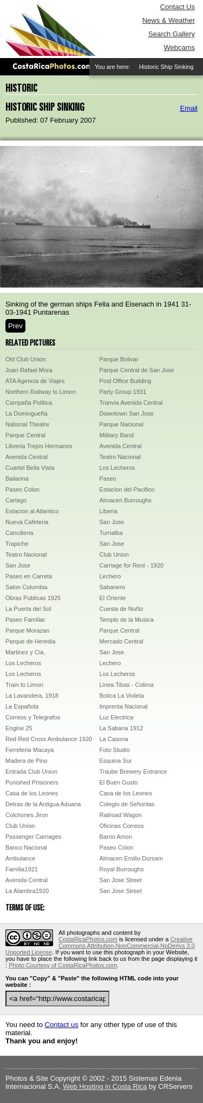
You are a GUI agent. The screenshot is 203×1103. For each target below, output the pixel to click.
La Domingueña (26, 413)
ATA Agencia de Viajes (34, 381)
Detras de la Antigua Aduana (43, 804)
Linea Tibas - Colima (127, 684)
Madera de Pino (26, 760)
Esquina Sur (116, 760)
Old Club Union (25, 359)
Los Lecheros (117, 467)
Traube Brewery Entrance (133, 771)
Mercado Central (121, 641)
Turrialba (111, 533)
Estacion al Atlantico (31, 511)
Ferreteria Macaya (29, 750)
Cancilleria (19, 533)
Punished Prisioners (31, 782)
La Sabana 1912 (121, 728)
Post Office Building (126, 381)
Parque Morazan (27, 630)
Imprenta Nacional (124, 706)
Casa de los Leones (31, 793)
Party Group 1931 (123, 391)
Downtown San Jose (127, 413)
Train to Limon (24, 684)
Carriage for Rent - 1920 (132, 565)
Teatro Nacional (120, 457)
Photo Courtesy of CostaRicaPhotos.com (63, 965)
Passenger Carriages (33, 836)
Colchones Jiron (26, 815)
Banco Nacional (26, 847)
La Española (21, 706)
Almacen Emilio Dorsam (131, 858)
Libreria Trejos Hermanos (39, 446)
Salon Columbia (26, 587)
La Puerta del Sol (28, 608)
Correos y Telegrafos (32, 717)
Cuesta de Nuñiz (121, 608)
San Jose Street (121, 880)
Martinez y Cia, (25, 652)
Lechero (110, 576)
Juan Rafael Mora (29, 370)
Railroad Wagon (121, 815)
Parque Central (25, 435)
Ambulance (20, 858)
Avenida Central (121, 446)
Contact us (61, 1025)
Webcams (179, 47)
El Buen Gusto (119, 782)
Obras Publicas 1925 (33, 598)
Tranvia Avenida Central (131, 402)
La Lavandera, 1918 (31, 695)
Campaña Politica (28, 402)
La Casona (114, 739)
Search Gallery (171, 34)
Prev (15, 326)
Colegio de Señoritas (127, 804)
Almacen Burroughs (126, 500)
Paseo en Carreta (28, 576)
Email (189, 108)
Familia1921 (21, 869)
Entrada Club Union (31, 771)
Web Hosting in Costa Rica (105, 1086)
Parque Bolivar (119, 359)
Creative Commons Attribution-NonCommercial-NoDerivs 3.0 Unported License (100, 945)
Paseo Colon (22, 489)
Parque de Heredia (30, 641)
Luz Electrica (117, 717)
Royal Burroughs (122, 869)
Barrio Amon (116, 836)
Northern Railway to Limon (40, 391)
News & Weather (168, 20)
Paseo (108, 478)
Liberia (108, 511)
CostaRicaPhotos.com (87, 939)
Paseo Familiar (25, 619)
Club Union (114, 554)
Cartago (16, 500)
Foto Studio (115, 750)
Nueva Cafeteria (27, 522)
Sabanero (113, 587)
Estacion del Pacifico (127, 489)
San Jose (112, 522)
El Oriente (113, 598)
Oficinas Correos (122, 826)
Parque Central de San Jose (137, 370)
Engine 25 (18, 728)
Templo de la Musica (127, 619)
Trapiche (16, 543)
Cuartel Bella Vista (29, 467)
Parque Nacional (121, 424)
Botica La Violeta (122, 695)
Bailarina (17, 478)
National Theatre (27, 424)
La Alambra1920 (27, 891)
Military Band (117, 435)
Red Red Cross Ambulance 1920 (48, 739)
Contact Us (177, 7)
